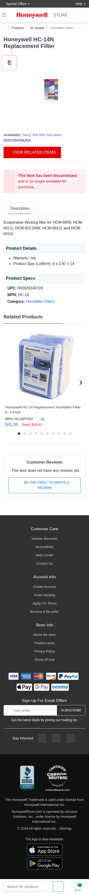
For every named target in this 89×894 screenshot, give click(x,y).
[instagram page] (56, 738)
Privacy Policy (44, 651)
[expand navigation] (4, 15)
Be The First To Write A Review (44, 485)
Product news (44, 643)
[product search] (58, 886)
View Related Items (32, 152)
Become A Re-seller (44, 612)
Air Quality (37, 28)
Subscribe (71, 710)
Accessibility (44, 547)
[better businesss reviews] (27, 779)
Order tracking (44, 595)
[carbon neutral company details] (57, 779)
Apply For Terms (45, 603)
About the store (44, 635)
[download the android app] (44, 863)
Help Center (44, 555)
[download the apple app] (44, 849)
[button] (51, 89)
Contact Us (44, 563)
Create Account (44, 587)
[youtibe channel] (70, 738)
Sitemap (65, 828)
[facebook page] (42, 738)
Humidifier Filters (62, 28)
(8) (40, 419)
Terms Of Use (44, 660)
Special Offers (15, 4)
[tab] (20, 209)
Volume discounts (45, 538)
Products (18, 28)
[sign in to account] (82, 14)
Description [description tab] (19, 208)
